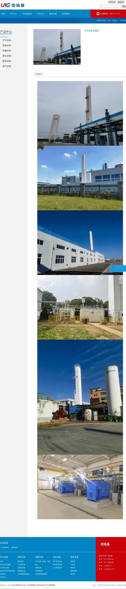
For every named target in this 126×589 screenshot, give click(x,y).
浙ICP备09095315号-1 (19, 585)
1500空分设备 (4, 568)
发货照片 (3, 574)
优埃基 (105, 544)
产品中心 (115, 20)
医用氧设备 (21, 571)
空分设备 (123, 20)
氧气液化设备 (57, 561)
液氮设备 (38, 568)
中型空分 (3, 577)
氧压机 (73, 574)
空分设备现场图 (5, 564)
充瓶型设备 (21, 568)
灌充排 (73, 568)
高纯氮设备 (39, 571)
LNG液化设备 (57, 568)
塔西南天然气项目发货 (7, 571)
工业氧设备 (21, 564)
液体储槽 (74, 571)
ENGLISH (112, 2)
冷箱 (1, 561)
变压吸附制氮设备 (41, 574)
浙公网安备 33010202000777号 (38, 585)
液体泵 (73, 561)
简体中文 (121, 2)
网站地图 (52, 585)
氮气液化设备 (57, 564)
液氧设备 (21, 561)
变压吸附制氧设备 (24, 574)
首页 (3, 14)
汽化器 (73, 564)
